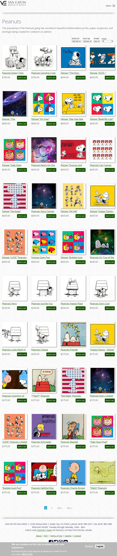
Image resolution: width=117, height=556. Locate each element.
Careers (68, 535)
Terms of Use (56, 535)
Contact (77, 535)
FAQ (46, 535)
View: (104, 39)
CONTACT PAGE (44, 530)
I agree (99, 546)
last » (69, 507)
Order (96, 39)
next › (59, 507)
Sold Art (75, 39)
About (39, 535)
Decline (89, 546)
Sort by (86, 39)
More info (27, 554)
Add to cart (22, 78)
